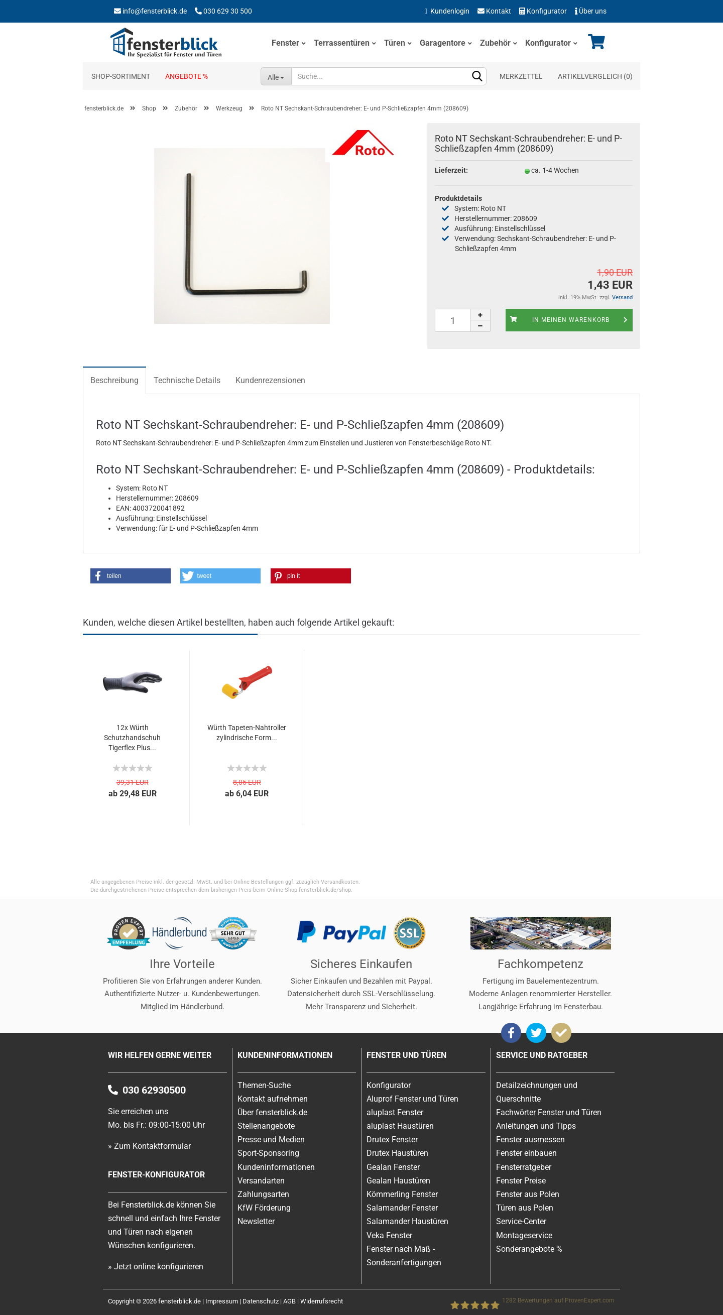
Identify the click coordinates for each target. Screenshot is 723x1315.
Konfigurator (543, 11)
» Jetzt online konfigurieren (155, 1266)
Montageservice (524, 1235)
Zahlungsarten (263, 1194)
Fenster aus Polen (527, 1194)
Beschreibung (114, 380)
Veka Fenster (389, 1235)
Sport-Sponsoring (268, 1153)
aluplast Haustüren (400, 1126)
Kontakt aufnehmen (272, 1099)
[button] (130, 575)
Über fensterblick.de (272, 1112)
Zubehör (495, 43)
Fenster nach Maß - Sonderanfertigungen (404, 1255)
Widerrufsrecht (321, 1301)
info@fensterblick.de (155, 11)
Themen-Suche (264, 1085)
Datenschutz (261, 1301)
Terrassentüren (342, 43)
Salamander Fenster (402, 1208)
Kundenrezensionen (270, 380)
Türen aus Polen (524, 1208)
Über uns (591, 11)
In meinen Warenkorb (569, 319)
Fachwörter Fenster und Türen (548, 1112)
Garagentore (442, 43)
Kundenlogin (447, 11)
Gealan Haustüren (398, 1180)
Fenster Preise (521, 1180)
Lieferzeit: (451, 170)
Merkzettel (521, 76)
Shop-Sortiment (120, 76)
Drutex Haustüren (397, 1153)
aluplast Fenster (395, 1112)
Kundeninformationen (276, 1167)
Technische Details (187, 380)
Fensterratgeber (523, 1167)
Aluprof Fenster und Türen (412, 1099)
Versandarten (261, 1180)
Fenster (285, 43)
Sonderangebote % (529, 1249)
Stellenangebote (266, 1126)
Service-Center (521, 1221)
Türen (394, 43)
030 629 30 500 (227, 11)
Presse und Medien (271, 1139)
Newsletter (256, 1221)
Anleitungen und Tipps (536, 1126)
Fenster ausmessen (530, 1139)
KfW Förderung (264, 1208)
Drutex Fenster (392, 1139)
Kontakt (494, 11)
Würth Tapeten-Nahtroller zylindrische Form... (246, 733)
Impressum (221, 1301)
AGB (289, 1301)
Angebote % (186, 76)
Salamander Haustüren (407, 1221)
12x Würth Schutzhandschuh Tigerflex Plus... (132, 738)
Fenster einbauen (526, 1153)
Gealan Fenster (393, 1167)
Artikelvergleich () (595, 76)
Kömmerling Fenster (402, 1194)
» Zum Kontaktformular (149, 1146)
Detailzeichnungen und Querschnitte (536, 1092)
